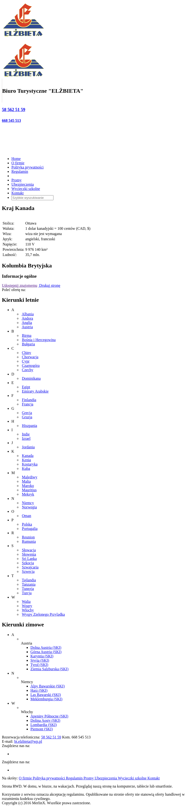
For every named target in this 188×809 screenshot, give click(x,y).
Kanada (28, 456)
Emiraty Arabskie (35, 391)
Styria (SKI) (39, 660)
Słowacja (29, 550)
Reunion (28, 537)
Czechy (27, 370)
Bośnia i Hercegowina (39, 340)
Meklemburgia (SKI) (46, 699)
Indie (26, 434)
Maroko (28, 486)
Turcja (27, 593)
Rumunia (29, 541)
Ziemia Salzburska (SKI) (49, 669)
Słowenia (29, 554)
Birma (26, 335)
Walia (26, 601)
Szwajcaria (30, 567)
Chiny (26, 353)
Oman (26, 516)
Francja (27, 404)
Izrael (26, 438)
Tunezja (28, 589)
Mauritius (29, 490)
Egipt (26, 387)
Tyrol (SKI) (39, 665)
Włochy (28, 610)
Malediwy (29, 477)
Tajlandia (29, 580)
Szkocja (28, 563)
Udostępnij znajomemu (19, 285)
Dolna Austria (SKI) (45, 647)
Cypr (25, 361)
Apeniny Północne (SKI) (49, 716)
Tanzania (29, 584)
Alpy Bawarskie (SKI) (47, 686)
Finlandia (29, 400)
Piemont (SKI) (41, 729)
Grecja (27, 413)
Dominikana (31, 378)
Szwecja (28, 571)
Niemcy (28, 503)
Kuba (26, 468)
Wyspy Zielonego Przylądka (43, 614)
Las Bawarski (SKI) (45, 695)
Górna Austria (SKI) (46, 652)
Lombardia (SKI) (43, 725)
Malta (26, 481)
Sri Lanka (29, 559)
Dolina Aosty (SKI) (45, 720)
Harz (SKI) (39, 690)
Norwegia (29, 507)
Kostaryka (30, 464)
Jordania (28, 447)
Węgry (27, 606)
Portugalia (30, 529)
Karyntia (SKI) (41, 656)
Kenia (26, 460)
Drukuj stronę (49, 285)
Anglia (27, 323)
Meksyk (28, 494)
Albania (28, 314)
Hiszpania (29, 426)
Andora (27, 318)
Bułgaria (28, 344)
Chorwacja (30, 357)
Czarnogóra (31, 366)
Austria (27, 327)
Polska (27, 524)
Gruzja (27, 417)
